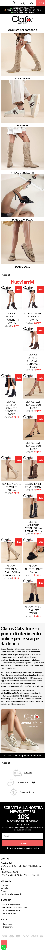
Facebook (7, 924)
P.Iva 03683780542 (9, 872)
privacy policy (33, 848)
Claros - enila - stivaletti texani (33, 610)
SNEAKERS (22, 125)
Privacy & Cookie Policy (11, 875)
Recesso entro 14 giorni (27, 782)
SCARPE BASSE (22, 267)
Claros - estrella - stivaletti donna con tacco (33, 360)
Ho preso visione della (24, 848)
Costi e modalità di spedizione (14, 907)
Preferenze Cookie (31, 875)
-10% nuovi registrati (22, 8)
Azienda (4, 888)
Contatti (4, 885)
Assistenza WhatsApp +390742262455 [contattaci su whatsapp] (22, 755)
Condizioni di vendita (10, 913)
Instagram (8, 927)
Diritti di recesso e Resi (11, 910)
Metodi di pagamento (10, 904)
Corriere (28, 772)
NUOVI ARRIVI (22, 78)
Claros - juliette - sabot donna (33, 569)
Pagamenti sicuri (27, 792)
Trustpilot (5, 274)
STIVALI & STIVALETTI (22, 172)
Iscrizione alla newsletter (12, 894)
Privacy (4, 891)
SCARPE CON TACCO (22, 219)
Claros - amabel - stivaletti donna (33, 316)
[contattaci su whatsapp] (3, 947)
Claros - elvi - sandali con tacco (33, 404)
